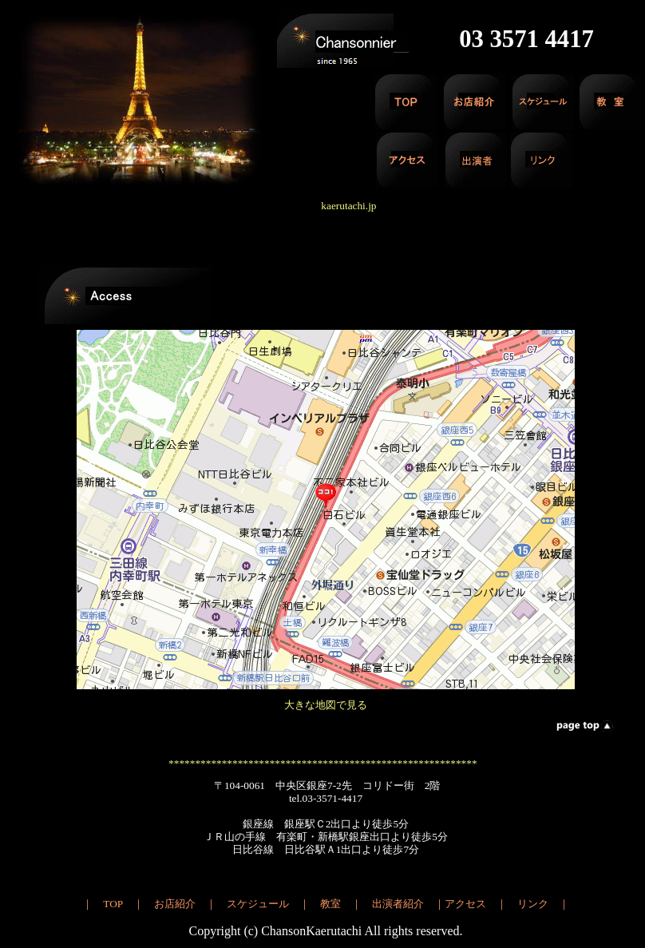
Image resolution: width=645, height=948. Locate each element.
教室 (330, 904)
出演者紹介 (398, 904)
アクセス (465, 904)
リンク (532, 904)
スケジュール (258, 904)
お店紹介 (175, 904)
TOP (112, 904)
